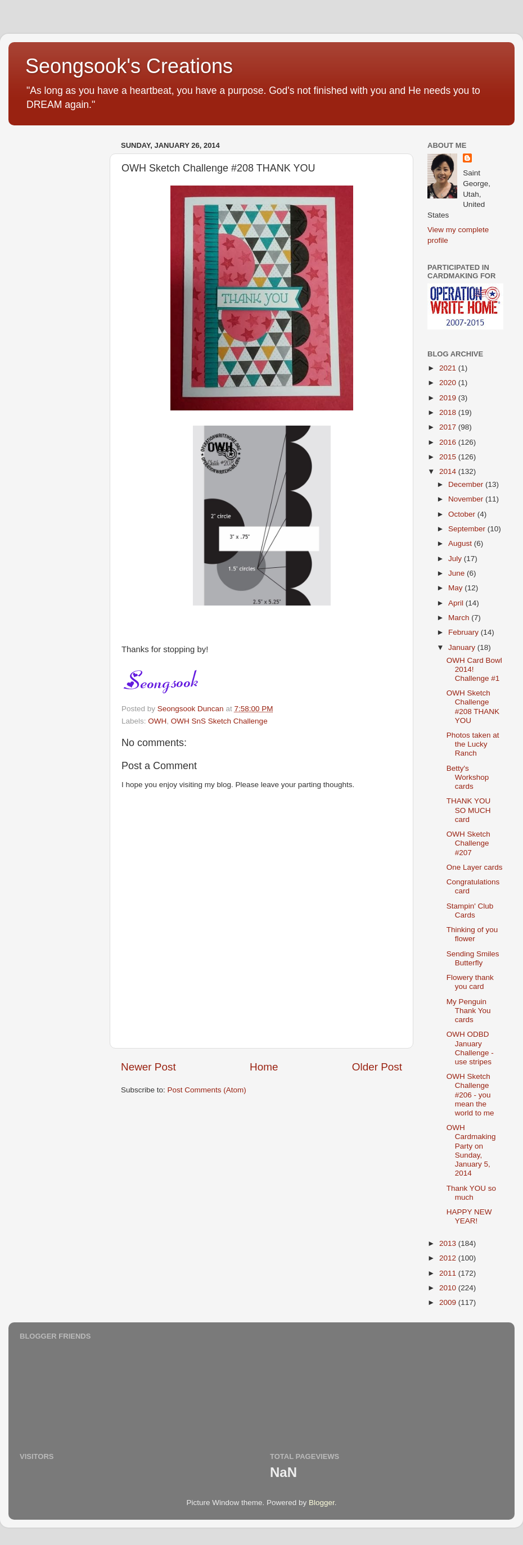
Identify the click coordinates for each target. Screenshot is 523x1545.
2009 (448, 1302)
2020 (448, 382)
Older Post (377, 1067)
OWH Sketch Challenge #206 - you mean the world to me (470, 1094)
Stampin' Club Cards (470, 910)
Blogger (322, 1502)
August (461, 543)
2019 (448, 398)
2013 (448, 1243)
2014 (448, 471)
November (466, 499)
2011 (448, 1273)
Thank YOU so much (471, 1192)
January (462, 647)
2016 (448, 442)
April (457, 603)
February (464, 632)
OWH (157, 721)
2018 (448, 412)
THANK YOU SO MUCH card (469, 810)
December (466, 484)
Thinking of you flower (472, 934)
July (456, 558)
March (459, 617)
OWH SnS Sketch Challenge (219, 721)
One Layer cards (475, 867)
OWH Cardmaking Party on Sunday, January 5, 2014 (471, 1150)
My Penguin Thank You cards (469, 1010)
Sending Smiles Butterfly (473, 958)
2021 (448, 368)
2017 (448, 427)
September (468, 529)
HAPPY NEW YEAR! (469, 1216)
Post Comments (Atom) (207, 1090)
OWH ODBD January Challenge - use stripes (470, 1048)
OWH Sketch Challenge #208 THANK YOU (473, 707)
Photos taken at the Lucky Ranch (473, 744)
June (457, 573)
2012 (448, 1258)
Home (264, 1067)
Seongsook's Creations (129, 66)
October (462, 514)
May (456, 588)
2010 (448, 1288)
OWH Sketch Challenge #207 (468, 843)
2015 (448, 457)
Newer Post (148, 1067)
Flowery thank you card (470, 982)
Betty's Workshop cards (468, 777)
